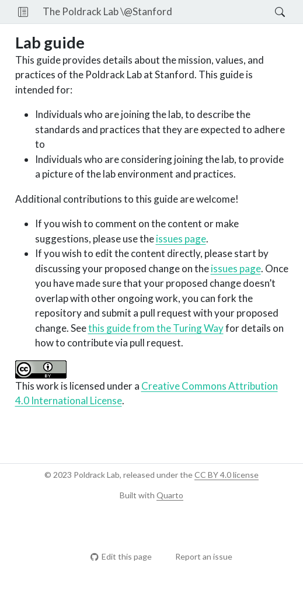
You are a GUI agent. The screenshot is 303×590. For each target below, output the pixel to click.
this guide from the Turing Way (156, 328)
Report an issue (198, 556)
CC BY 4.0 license (226, 475)
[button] (23, 11)
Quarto (169, 495)
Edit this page (121, 556)
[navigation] (224, 11)
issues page (181, 238)
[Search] (270, 11)
